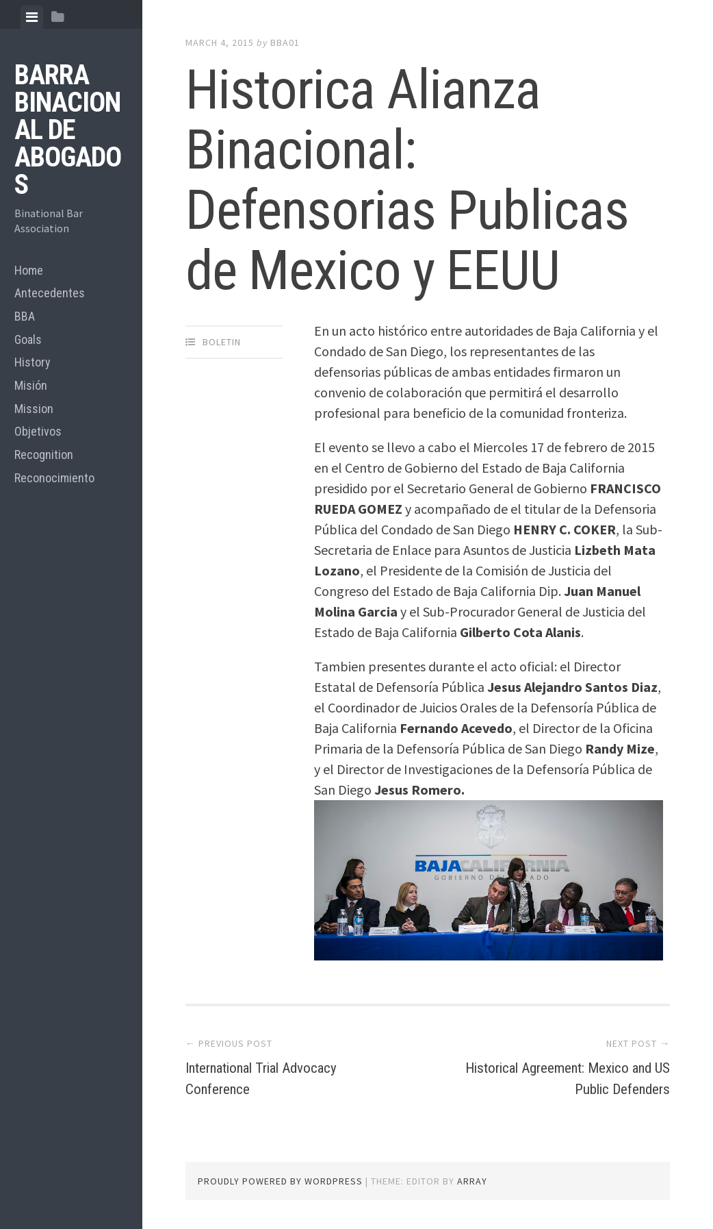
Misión (30, 385)
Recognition (43, 454)
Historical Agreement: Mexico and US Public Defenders (565, 1077)
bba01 (285, 42)
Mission (33, 408)
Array (472, 1181)
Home (28, 270)
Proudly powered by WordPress (280, 1181)
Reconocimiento (54, 478)
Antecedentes (49, 293)
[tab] (32, 17)
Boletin (222, 342)
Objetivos (38, 431)
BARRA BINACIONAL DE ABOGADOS (67, 130)
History (32, 362)
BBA (24, 316)
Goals (28, 339)
